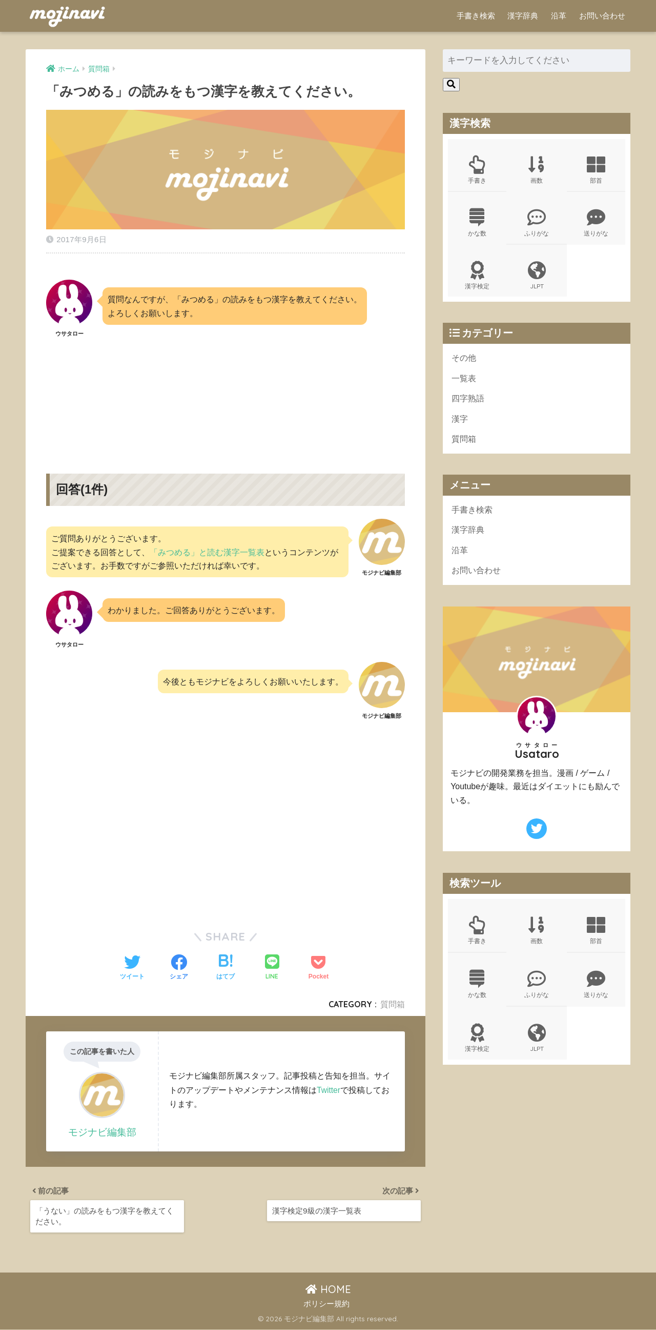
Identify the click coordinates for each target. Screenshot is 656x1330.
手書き (477, 170)
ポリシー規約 (326, 1305)
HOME (328, 1289)
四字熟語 (469, 402)
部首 (596, 170)
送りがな (596, 224)
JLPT (536, 278)
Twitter (329, 1086)
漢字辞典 (522, 15)
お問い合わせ (602, 15)
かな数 (477, 224)
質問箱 (392, 1001)
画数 (536, 170)
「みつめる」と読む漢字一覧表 (207, 549)
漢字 (460, 423)
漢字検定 (477, 278)
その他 (465, 361)
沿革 (558, 15)
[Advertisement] (225, 394)
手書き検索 (476, 15)
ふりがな (536, 224)
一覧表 (465, 382)
